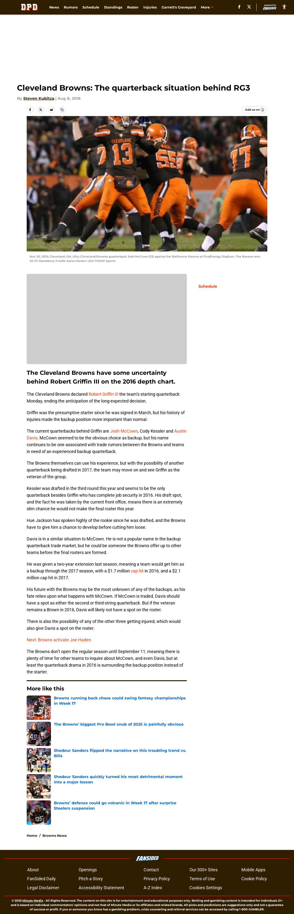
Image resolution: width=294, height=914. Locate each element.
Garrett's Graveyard (179, 7)
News (54, 7)
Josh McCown (124, 431)
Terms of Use (202, 878)
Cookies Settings (205, 887)
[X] (249, 7)
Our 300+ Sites (203, 869)
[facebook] (239, 7)
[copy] (62, 109)
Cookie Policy (254, 878)
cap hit (137, 570)
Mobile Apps (253, 869)
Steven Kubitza (38, 98)
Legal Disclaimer (43, 887)
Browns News (54, 835)
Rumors (71, 7)
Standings (113, 7)
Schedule (90, 7)
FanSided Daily (41, 878)
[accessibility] (284, 6)
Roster (133, 7)
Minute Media (32, 900)
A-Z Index (153, 887)
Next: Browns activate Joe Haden (59, 639)
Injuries (150, 7)
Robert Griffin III (103, 394)
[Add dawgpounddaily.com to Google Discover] (254, 109)
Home (32, 835)
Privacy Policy (157, 878)
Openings (88, 869)
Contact (151, 869)
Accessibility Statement (101, 887)
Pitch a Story (91, 878)
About (33, 869)
